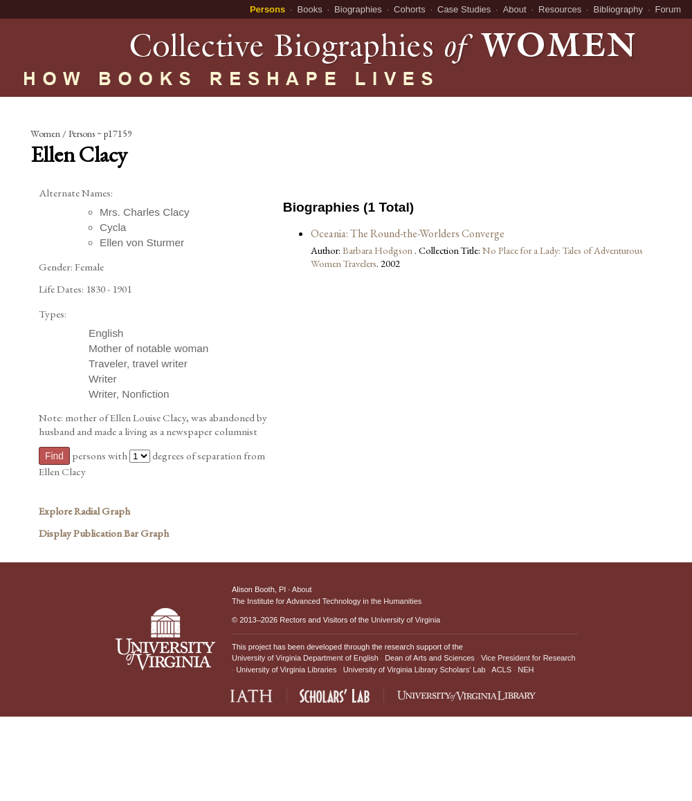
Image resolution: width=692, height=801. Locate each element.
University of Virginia (405, 620)
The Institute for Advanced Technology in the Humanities (326, 601)
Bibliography (619, 9)
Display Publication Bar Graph (104, 533)
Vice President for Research (528, 658)
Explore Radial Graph (84, 511)
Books (310, 9)
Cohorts (410, 9)
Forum (668, 9)
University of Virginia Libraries (286, 669)
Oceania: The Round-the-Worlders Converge (407, 233)
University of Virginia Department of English (305, 658)
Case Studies (464, 9)
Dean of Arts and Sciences (430, 658)
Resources (559, 9)
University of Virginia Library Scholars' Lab (414, 669)
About (515, 9)
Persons (267, 9)
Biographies (358, 9)
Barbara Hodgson (379, 250)
